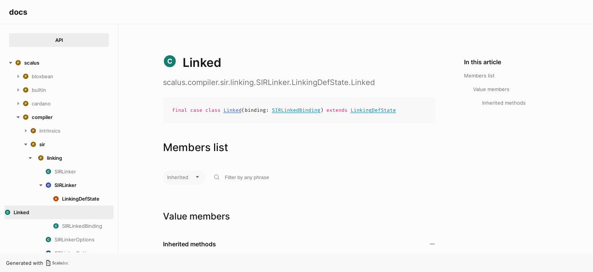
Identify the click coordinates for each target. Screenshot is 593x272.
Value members (491, 89)
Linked (233, 110)
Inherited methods (504, 103)
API (59, 40)
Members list (479, 76)
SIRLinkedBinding (296, 110)
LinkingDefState (373, 110)
